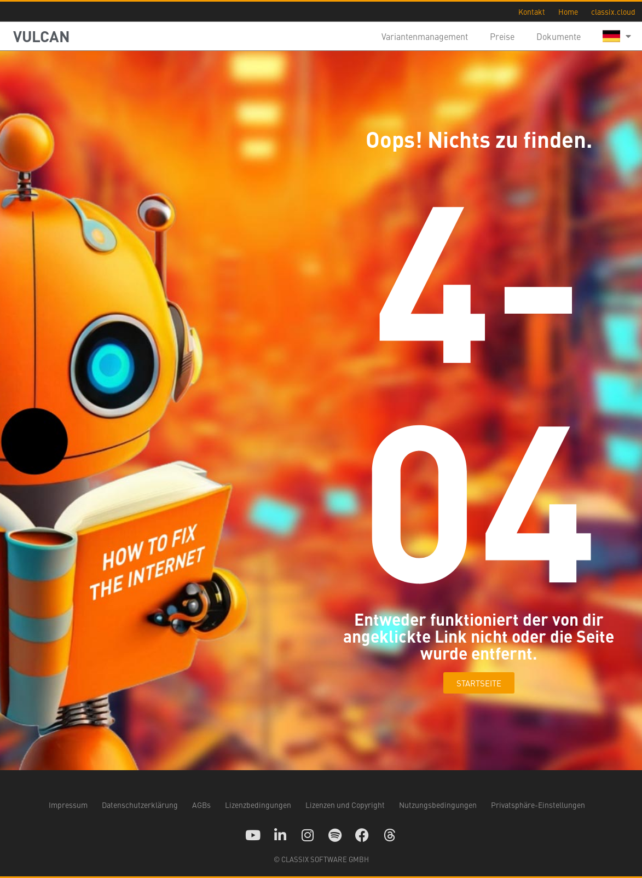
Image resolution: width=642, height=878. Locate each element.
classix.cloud (613, 11)
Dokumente (558, 36)
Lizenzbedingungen (258, 804)
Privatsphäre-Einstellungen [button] (538, 804)
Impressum (68, 804)
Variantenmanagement (424, 36)
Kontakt (531, 11)
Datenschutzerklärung (140, 804)
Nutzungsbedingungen (438, 804)
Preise (502, 36)
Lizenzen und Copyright (345, 804)
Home (568, 11)
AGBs (201, 804)
